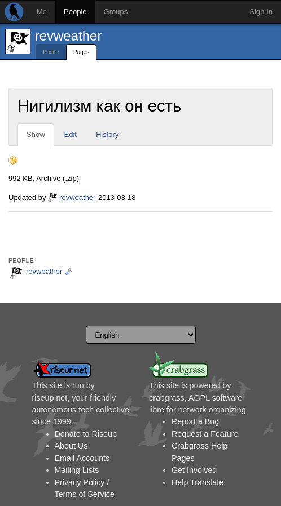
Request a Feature (205, 433)
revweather (68, 35)
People (75, 11)
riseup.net (50, 397)
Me (42, 11)
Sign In (261, 11)
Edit (70, 134)
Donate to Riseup (86, 433)
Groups (116, 11)
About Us (71, 445)
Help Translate (197, 482)
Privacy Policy (80, 482)
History (107, 134)
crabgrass (167, 397)
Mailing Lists (77, 469)
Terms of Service (85, 494)
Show (36, 134)
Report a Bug (195, 421)
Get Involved (194, 469)
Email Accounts (82, 458)
